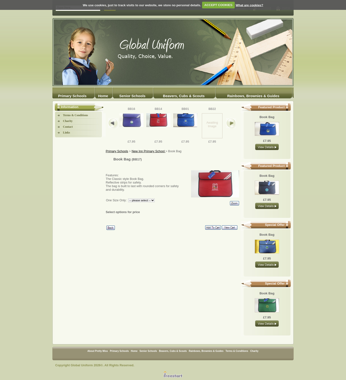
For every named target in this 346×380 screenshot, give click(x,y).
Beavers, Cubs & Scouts (183, 96)
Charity (68, 121)
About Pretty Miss (97, 351)
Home (103, 96)
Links (66, 132)
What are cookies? (249, 5)
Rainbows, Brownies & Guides (253, 96)
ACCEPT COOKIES (218, 5)
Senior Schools (132, 96)
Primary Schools (72, 96)
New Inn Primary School (149, 151)
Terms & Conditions (75, 115)
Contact (68, 126)
